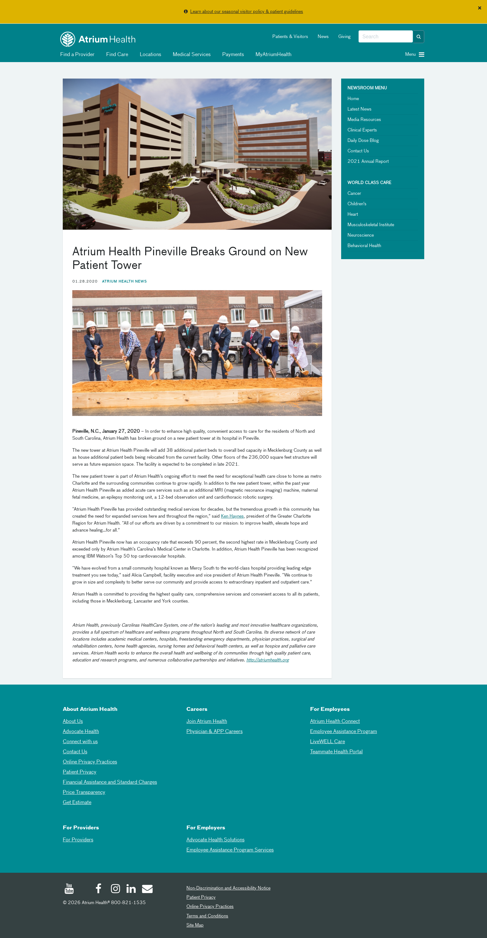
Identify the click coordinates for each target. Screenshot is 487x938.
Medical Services (191, 54)
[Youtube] (69, 889)
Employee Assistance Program (343, 731)
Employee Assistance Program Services (230, 850)
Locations (149, 54)
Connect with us (80, 741)
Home (353, 99)
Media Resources (364, 120)
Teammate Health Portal (336, 752)
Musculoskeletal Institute (370, 225)
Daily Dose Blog (363, 140)
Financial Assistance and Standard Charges (110, 782)
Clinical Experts (362, 130)
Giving (344, 37)
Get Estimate (77, 802)
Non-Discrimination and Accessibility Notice (228, 888)
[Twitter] (84, 890)
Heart (352, 214)
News (323, 37)
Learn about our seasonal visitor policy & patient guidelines (246, 12)
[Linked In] (131, 889)
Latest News (359, 109)
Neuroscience (360, 235)
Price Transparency (84, 792)
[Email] (146, 889)
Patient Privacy (79, 772)
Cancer (354, 193)
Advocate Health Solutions (215, 840)
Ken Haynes (232, 516)
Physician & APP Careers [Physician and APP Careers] (214, 731)
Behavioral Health (364, 246)
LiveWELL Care (327, 741)
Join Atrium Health (206, 721)
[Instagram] (115, 889)
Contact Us (358, 151)
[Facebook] (100, 889)
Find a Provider (76, 54)
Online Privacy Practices (90, 762)
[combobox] (386, 36)
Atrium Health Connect (335, 721)
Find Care (116, 54)
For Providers (78, 840)
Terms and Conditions (207, 916)
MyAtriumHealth (272, 54)
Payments (232, 54)
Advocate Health (81, 731)
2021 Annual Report (368, 161)
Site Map (195, 925)
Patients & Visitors (290, 37)
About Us (73, 721)
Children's (357, 204)
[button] (418, 36)
